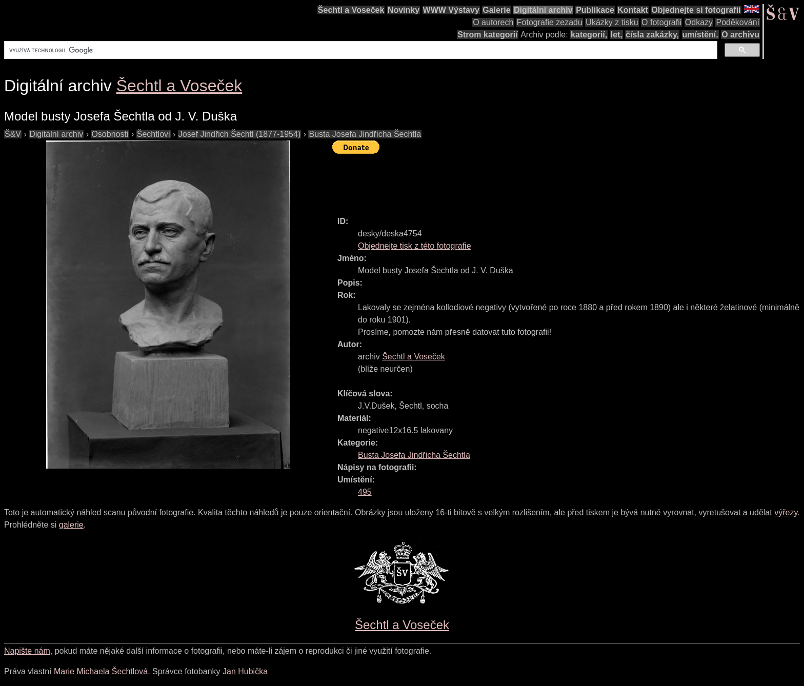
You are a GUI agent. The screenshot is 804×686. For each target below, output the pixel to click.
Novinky (403, 10)
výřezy (785, 512)
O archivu (740, 34)
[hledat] (359, 50)
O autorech (493, 22)
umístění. (700, 34)
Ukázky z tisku (612, 22)
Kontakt (632, 10)
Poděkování (737, 22)
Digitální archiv (543, 10)
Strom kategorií (487, 34)
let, (616, 34)
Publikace (595, 10)
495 (365, 492)
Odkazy (699, 22)
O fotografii (661, 22)
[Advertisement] (519, 180)
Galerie (496, 10)
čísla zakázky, (652, 34)
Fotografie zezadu (549, 22)
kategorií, (589, 34)
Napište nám (27, 651)
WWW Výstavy (451, 10)
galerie (71, 524)
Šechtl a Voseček (351, 10)
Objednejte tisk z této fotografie (414, 245)
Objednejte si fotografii (695, 10)
